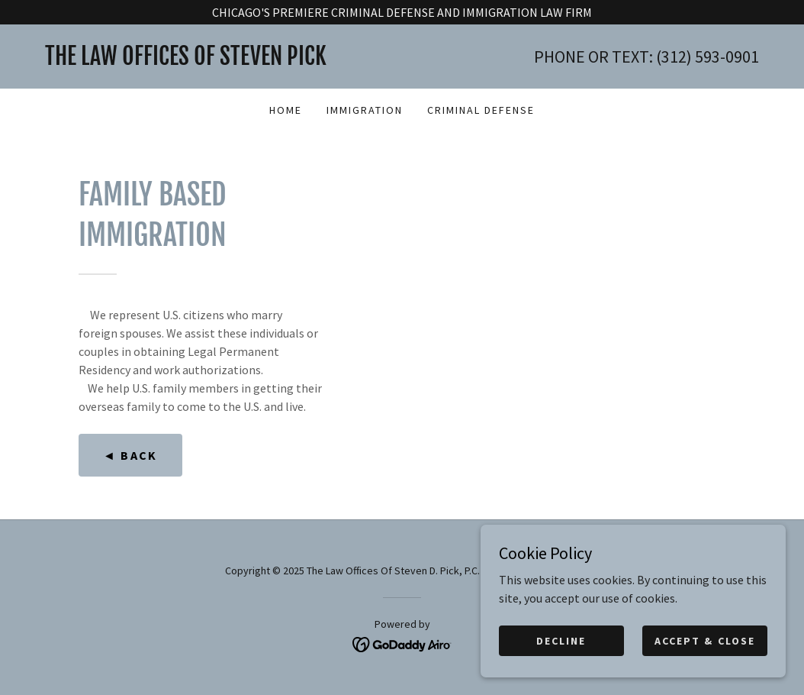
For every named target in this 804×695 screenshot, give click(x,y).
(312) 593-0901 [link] (707, 56)
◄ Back (130, 455)
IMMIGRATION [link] (364, 110)
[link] (223, 60)
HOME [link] (285, 110)
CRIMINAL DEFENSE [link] (481, 110)
